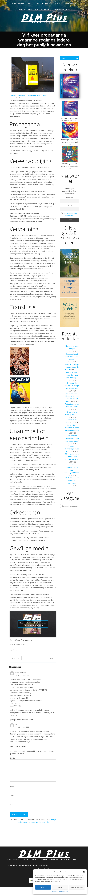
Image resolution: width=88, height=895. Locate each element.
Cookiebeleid (54, 891)
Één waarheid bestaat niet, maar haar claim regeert (72, 439)
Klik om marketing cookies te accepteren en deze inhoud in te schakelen (32, 625)
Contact (22, 10)
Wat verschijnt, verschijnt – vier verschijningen (72, 376)
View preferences (77, 887)
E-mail (13, 797)
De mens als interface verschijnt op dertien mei (72, 387)
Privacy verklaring (61, 10)
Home (14, 4)
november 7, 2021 (15, 99)
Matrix (44, 97)
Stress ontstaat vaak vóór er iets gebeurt (72, 358)
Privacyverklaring (63, 891)
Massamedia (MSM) (34, 97)
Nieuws (21, 4)
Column (48, 4)
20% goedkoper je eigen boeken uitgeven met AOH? (72, 458)
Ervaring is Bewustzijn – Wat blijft (72, 450)
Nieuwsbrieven (46, 10)
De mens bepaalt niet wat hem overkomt (71, 482)
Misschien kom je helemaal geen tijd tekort (72, 368)
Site (11, 805)
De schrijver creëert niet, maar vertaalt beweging (72, 429)
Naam (13, 788)
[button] (84, 872)
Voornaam (69, 199)
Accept (43, 887)
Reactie (13, 759)
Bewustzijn (21, 97)
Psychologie (58, 4)
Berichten (13, 97)
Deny (60, 887)
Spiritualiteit (70, 4)
